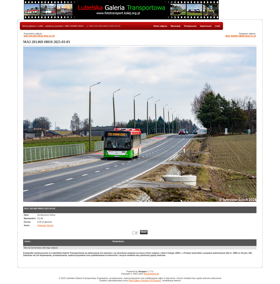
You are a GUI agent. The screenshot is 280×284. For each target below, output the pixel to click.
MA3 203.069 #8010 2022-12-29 (39, 36)
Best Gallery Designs (139, 280)
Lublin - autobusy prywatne (50, 26)
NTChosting (155, 280)
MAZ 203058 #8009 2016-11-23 (240, 36)
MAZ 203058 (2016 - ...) (76, 26)
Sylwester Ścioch (45, 225)
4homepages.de (151, 274)
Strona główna (29, 26)
